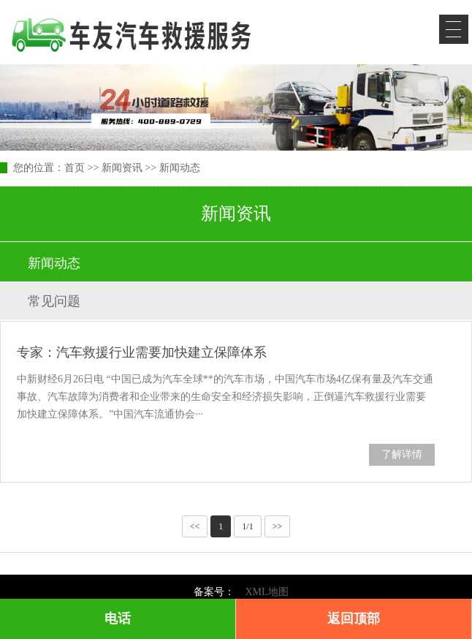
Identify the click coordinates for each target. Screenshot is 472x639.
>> (278, 526)
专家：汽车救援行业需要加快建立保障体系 (142, 352)
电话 (117, 618)
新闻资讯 (122, 167)
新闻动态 (179, 167)
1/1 (247, 526)
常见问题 (54, 301)
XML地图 (266, 591)
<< (195, 526)
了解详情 (401, 454)
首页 (74, 167)
